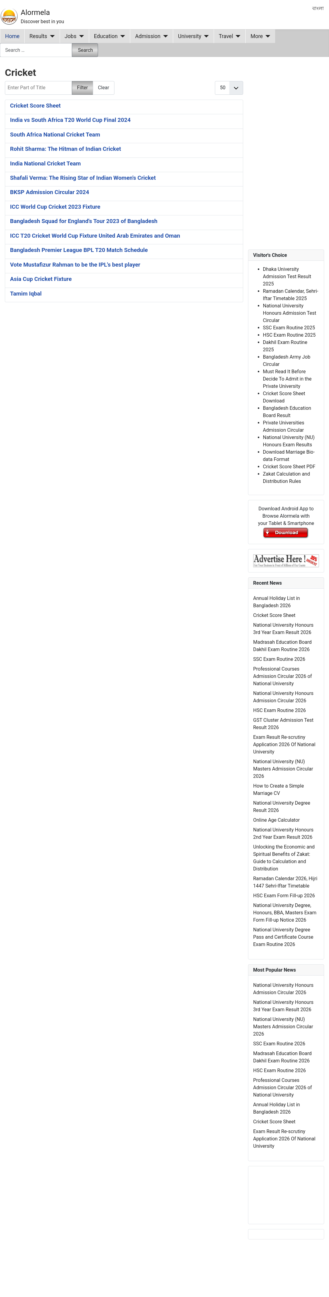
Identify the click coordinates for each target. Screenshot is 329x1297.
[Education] (121, 36)
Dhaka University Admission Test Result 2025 (287, 276)
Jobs (70, 36)
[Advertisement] (117, 379)
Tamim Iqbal (26, 293)
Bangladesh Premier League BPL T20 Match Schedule (79, 250)
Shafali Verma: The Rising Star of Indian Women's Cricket (83, 178)
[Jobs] (80, 36)
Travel (226, 36)
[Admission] (164, 36)
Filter (82, 87)
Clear (103, 87)
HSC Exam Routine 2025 (289, 335)
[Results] (51, 36)
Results (38, 36)
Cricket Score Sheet (35, 105)
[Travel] (237, 36)
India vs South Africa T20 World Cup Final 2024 (70, 120)
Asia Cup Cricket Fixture (41, 279)
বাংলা (318, 8)
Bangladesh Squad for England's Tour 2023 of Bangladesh (83, 221)
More (256, 36)
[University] (205, 36)
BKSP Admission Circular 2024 (49, 192)
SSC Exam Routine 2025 (289, 328)
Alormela (35, 12)
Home (12, 36)
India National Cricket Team (45, 163)
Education (106, 36)
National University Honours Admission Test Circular (289, 313)
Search (85, 50)
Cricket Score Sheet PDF (289, 467)
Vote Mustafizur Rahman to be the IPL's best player (75, 264)
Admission (147, 36)
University (189, 36)
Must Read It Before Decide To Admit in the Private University (287, 379)
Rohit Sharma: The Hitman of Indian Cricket (65, 149)
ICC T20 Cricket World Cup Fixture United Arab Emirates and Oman (95, 235)
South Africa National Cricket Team (55, 134)
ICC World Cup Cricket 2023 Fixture (55, 207)
